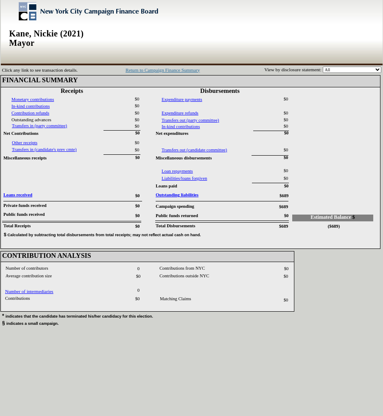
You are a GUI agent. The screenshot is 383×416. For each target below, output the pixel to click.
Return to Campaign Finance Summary (163, 70)
